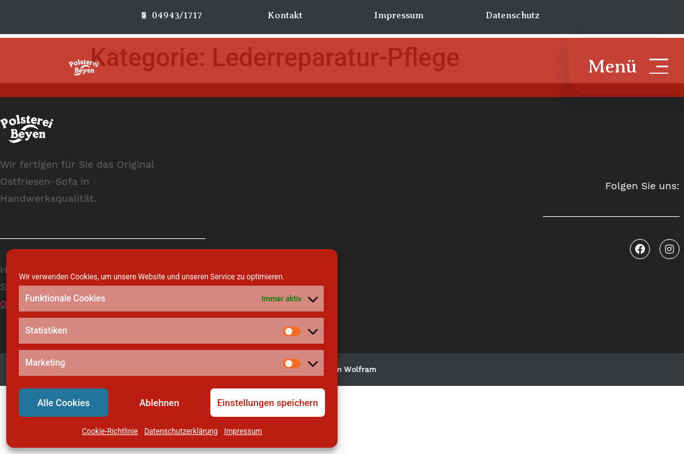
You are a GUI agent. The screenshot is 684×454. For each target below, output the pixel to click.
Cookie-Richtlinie (110, 431)
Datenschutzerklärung (181, 431)
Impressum (243, 431)
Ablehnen (159, 403)
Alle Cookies (63, 403)
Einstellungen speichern (267, 403)
